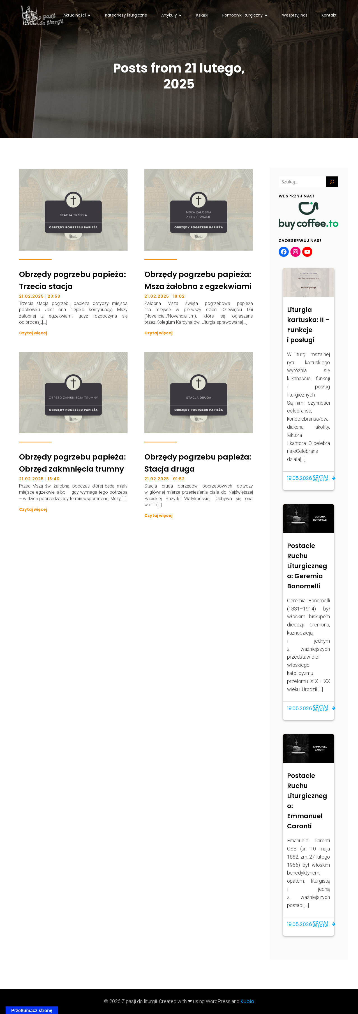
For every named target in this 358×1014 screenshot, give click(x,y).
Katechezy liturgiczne (126, 15)
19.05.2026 (299, 478)
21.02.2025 (31, 296)
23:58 (54, 296)
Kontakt (329, 15)
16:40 (54, 479)
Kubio (247, 1001)
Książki (202, 15)
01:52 (179, 479)
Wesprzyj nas (295, 15)
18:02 (179, 296)
